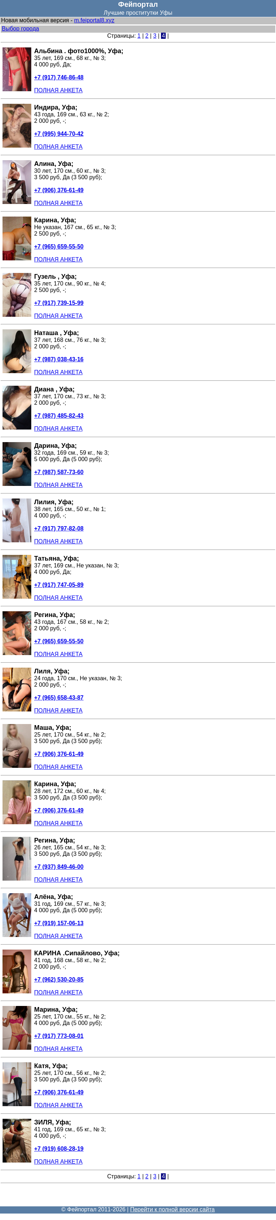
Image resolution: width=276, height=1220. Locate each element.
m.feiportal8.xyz (94, 20)
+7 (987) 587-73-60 (58, 472)
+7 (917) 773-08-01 (58, 1036)
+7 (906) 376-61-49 (58, 190)
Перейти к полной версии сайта (172, 1209)
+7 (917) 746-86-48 (58, 77)
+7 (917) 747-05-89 (58, 585)
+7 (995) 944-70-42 (58, 134)
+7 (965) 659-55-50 (58, 246)
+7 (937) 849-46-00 (58, 867)
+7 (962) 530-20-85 (58, 980)
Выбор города (20, 28)
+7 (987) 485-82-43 (58, 416)
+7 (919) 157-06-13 (58, 923)
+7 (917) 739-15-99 (58, 303)
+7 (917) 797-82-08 (58, 528)
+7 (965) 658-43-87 (58, 698)
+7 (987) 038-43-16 (58, 359)
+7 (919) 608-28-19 (58, 1149)
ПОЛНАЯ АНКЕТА (58, 90)
